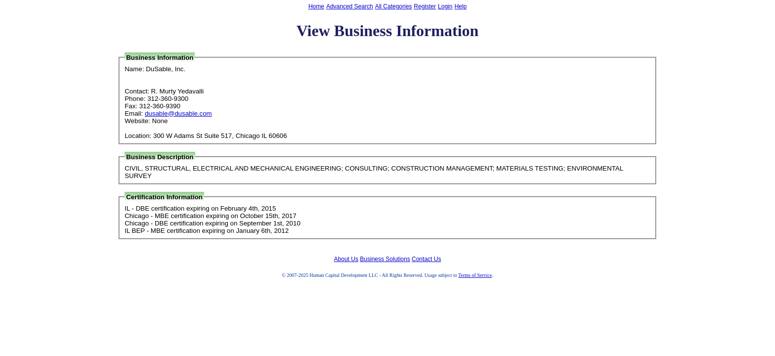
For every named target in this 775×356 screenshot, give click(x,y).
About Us (346, 259)
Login (445, 6)
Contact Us (426, 259)
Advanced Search (349, 6)
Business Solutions (385, 259)
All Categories (393, 6)
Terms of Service (475, 275)
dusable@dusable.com (178, 113)
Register (425, 6)
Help (460, 6)
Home (316, 6)
